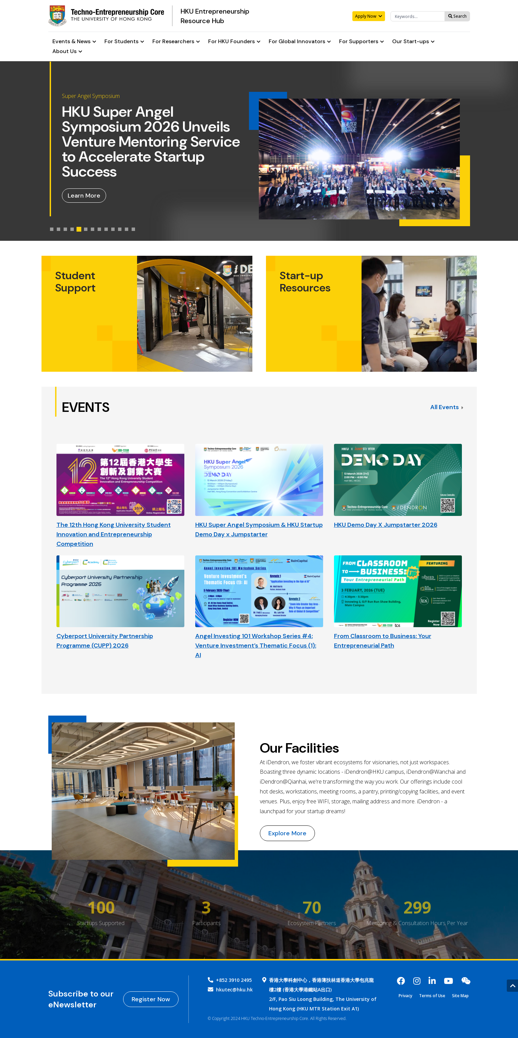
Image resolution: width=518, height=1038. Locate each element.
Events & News (74, 42)
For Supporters (361, 42)
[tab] (51, 229)
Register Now (151, 999)
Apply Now (368, 16)
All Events (446, 407)
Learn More (84, 195)
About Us (67, 51)
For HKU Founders (234, 42)
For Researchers (176, 42)
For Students (124, 42)
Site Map (460, 996)
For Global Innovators (300, 42)
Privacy (405, 996)
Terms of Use (432, 996)
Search (457, 16)
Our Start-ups (413, 42)
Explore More (287, 833)
